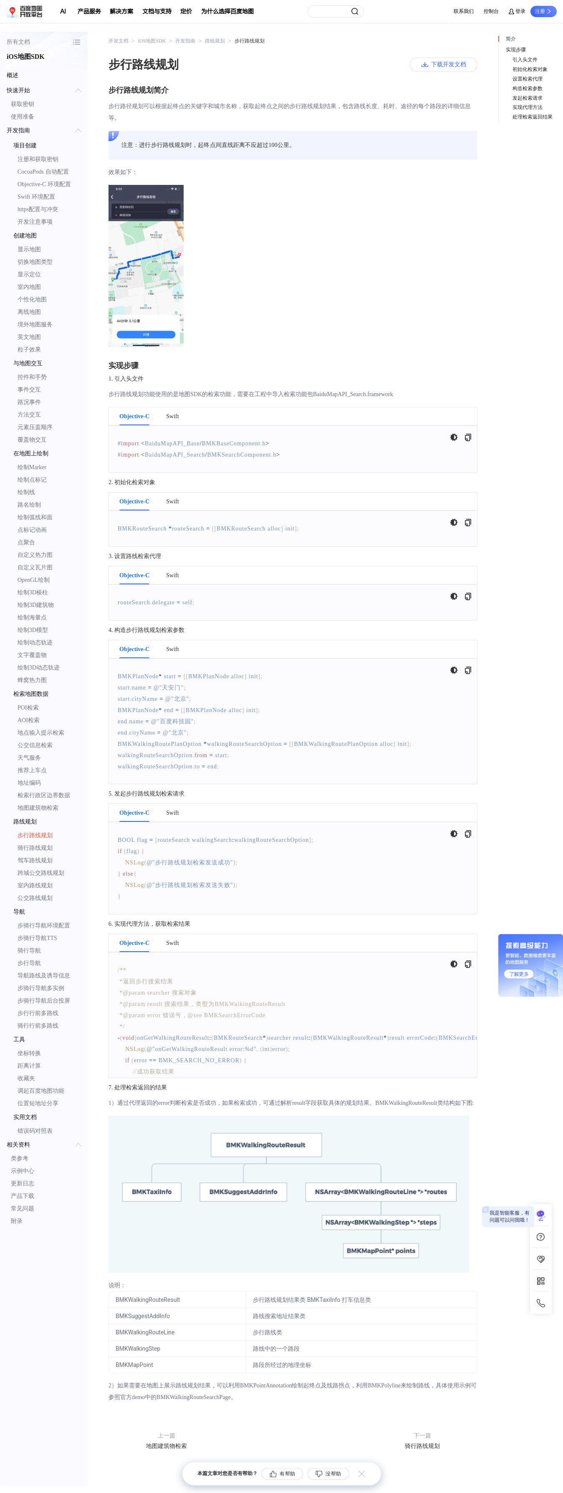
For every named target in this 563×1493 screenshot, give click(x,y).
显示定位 (29, 274)
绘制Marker (32, 467)
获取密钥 (22, 104)
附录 (17, 1221)
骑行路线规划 (35, 848)
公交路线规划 (35, 898)
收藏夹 (26, 1078)
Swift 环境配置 (36, 197)
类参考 (19, 1158)
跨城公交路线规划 (41, 873)
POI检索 (28, 708)
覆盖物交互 (32, 440)
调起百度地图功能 (41, 1091)
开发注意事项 (35, 222)
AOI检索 (29, 720)
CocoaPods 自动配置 (43, 172)
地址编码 (29, 783)
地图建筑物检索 (38, 808)
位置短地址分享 (38, 1103)
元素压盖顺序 (35, 427)
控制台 (491, 11)
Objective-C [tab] (134, 416)
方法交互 (29, 415)
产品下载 (22, 1196)
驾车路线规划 (35, 860)
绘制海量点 (32, 617)
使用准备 (22, 117)
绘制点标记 (32, 480)
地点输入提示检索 (41, 733)
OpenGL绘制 (34, 580)
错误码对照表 (35, 1131)
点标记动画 (32, 530)
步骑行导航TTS (37, 938)
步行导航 (29, 963)
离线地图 (29, 312)
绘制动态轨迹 (35, 642)
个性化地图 (32, 299)
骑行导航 (29, 950)
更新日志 (22, 1183)
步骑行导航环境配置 (44, 925)
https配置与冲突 (38, 209)
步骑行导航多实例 (41, 988)
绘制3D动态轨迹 (39, 667)
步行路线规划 (35, 835)
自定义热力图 (35, 555)
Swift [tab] (172, 416)
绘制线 (26, 492)
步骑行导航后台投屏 (44, 1001)
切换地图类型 (35, 262)
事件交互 (29, 390)
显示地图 (29, 249)
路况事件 (29, 402)
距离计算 (29, 1066)
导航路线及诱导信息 (44, 976)
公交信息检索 (35, 745)
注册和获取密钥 (38, 159)
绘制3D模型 (33, 630)
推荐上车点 (32, 770)
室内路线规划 (35, 885)
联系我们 (464, 11)
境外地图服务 (35, 324)
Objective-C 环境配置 (44, 184)
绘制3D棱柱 (33, 592)
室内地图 (29, 287)
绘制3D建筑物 (36, 605)
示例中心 (22, 1171)
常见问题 (22, 1208)
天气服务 (29, 758)
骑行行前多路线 (38, 1026)
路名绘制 (29, 505)
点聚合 (26, 542)
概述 (12, 75)
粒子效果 (29, 349)
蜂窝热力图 (32, 680)
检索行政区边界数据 (44, 795)
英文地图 (29, 337)
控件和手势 (32, 377)
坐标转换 (29, 1053)
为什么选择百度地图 (227, 11)
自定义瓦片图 (35, 567)
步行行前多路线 (38, 1013)
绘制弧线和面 (35, 517)
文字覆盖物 (32, 655)
